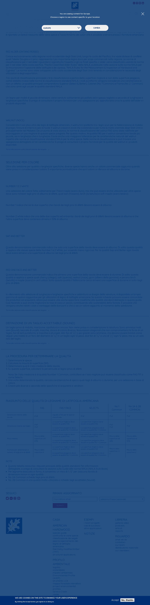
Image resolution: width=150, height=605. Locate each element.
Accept (115, 600)
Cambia (96, 28)
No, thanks (127, 600)
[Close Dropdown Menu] (142, 14)
